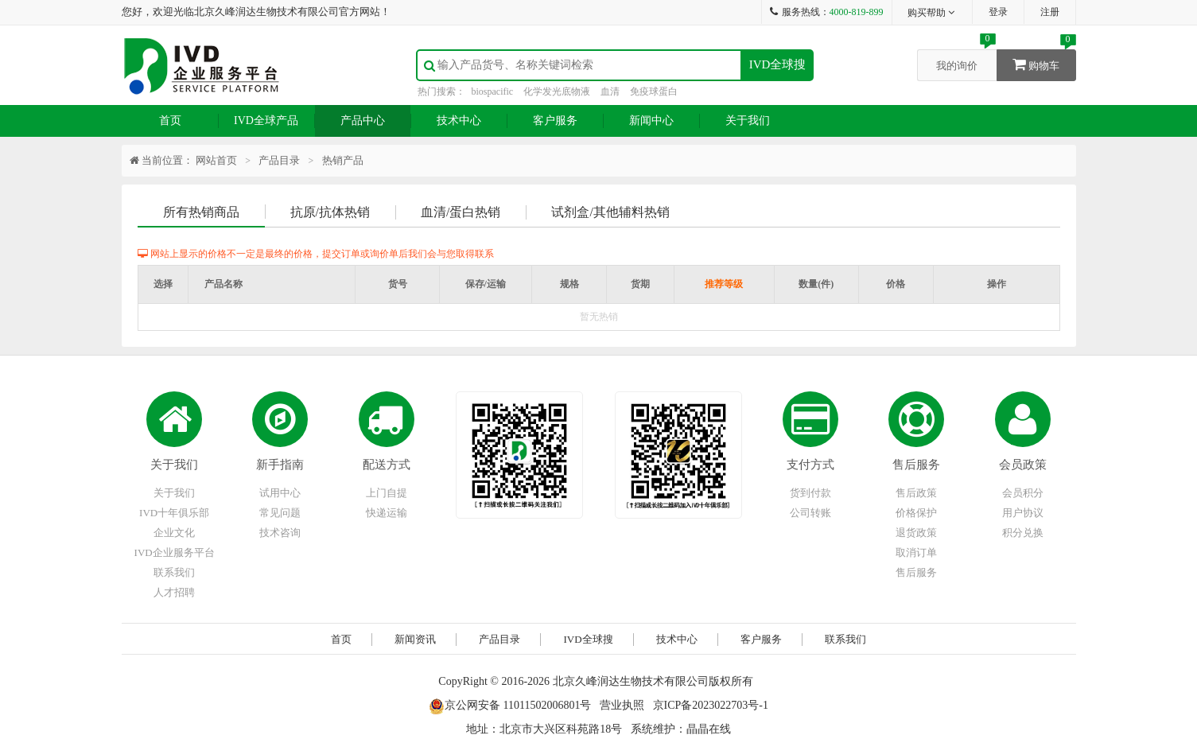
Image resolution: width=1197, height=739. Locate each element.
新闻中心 (651, 120)
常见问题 (280, 513)
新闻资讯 (415, 639)
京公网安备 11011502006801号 (510, 705)
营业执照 (622, 705)
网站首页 (216, 160)
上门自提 (386, 493)
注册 (1049, 12)
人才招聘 (174, 592)
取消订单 (916, 552)
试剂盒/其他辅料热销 (610, 212)
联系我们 (174, 572)
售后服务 (916, 464)
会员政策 (1023, 464)
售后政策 (916, 493)
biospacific (493, 91)
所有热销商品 (201, 212)
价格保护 (916, 513)
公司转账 (810, 513)
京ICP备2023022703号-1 (710, 705)
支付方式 (810, 464)
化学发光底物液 (556, 91)
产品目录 (279, 160)
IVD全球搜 (777, 64)
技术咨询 (280, 533)
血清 (610, 91)
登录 (998, 12)
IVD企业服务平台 (174, 552)
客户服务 (555, 120)
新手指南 (280, 464)
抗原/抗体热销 (330, 212)
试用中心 (280, 493)
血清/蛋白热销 (460, 212)
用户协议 (1022, 513)
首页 (170, 120)
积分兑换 (1022, 533)
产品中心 (362, 120)
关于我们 (747, 120)
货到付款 (810, 493)
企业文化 (174, 533)
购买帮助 (931, 12)
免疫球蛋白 (654, 91)
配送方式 (386, 464)
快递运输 (386, 513)
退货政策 (916, 533)
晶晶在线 (708, 729)
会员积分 (1022, 493)
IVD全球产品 (266, 120)
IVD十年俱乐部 (174, 513)
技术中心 (459, 120)
